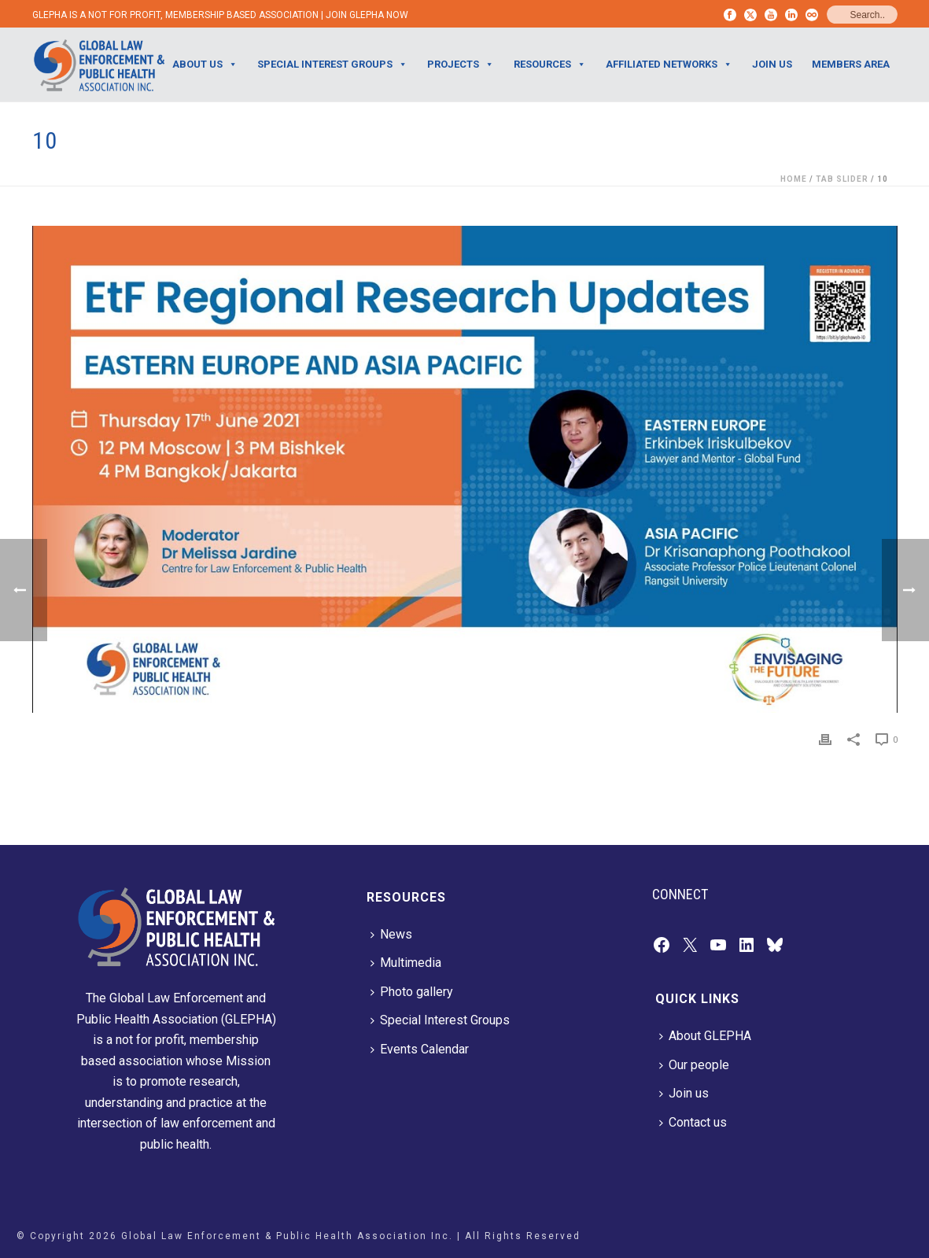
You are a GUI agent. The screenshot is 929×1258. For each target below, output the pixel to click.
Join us (684, 1093)
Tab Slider (842, 179)
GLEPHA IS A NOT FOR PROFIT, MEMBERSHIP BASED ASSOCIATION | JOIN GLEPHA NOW (220, 14)
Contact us (693, 1122)
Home (793, 179)
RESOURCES (550, 64)
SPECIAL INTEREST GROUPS (332, 64)
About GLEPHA (705, 1035)
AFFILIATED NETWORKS (669, 64)
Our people (694, 1064)
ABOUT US (205, 64)
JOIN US (772, 64)
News (391, 934)
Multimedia (405, 962)
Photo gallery (411, 991)
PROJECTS (460, 64)
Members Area (851, 64)
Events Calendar (419, 1049)
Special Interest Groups (440, 1020)
